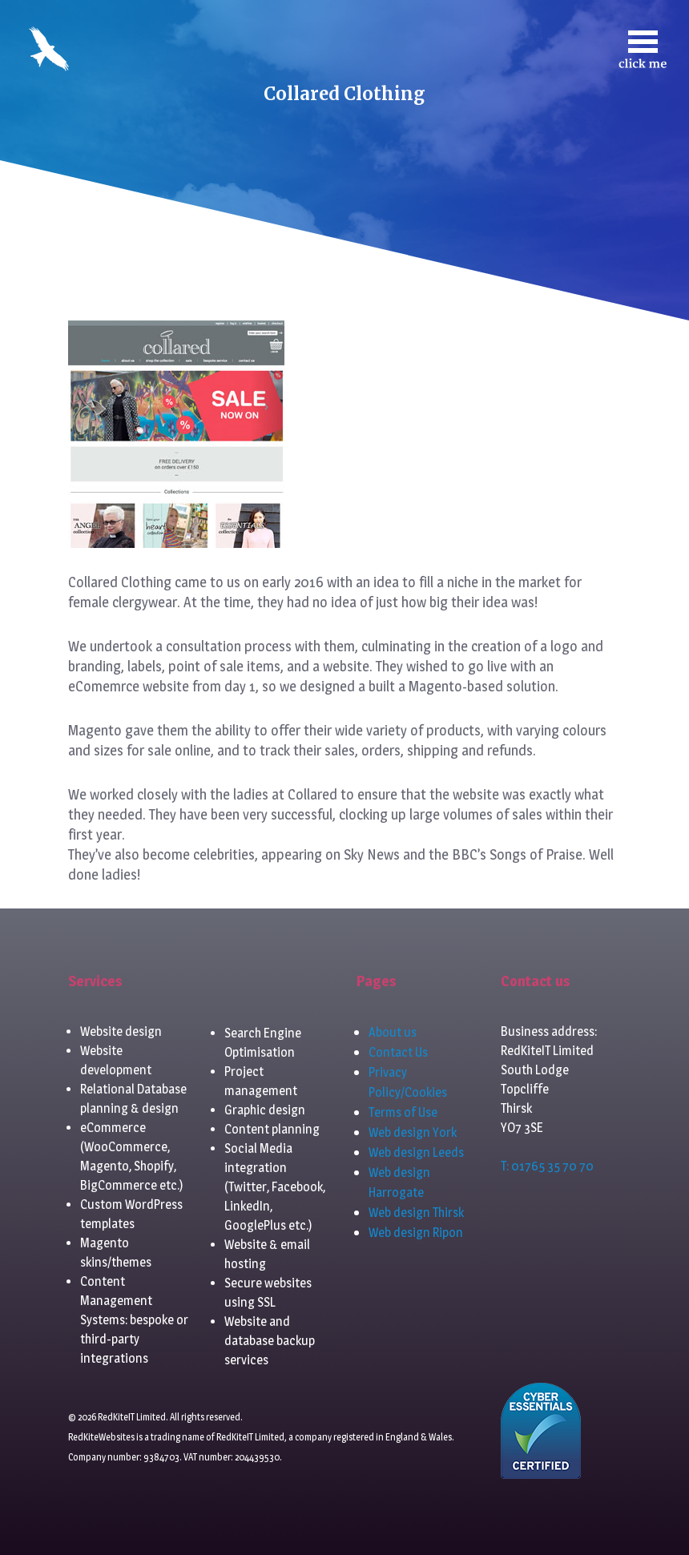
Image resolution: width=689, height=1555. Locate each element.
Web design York (413, 1132)
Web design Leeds (416, 1152)
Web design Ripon (416, 1232)
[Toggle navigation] (642, 49)
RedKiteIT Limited (250, 1437)
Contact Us (398, 1052)
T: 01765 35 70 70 (547, 1166)
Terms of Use (403, 1112)
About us (393, 1032)
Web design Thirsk (416, 1212)
